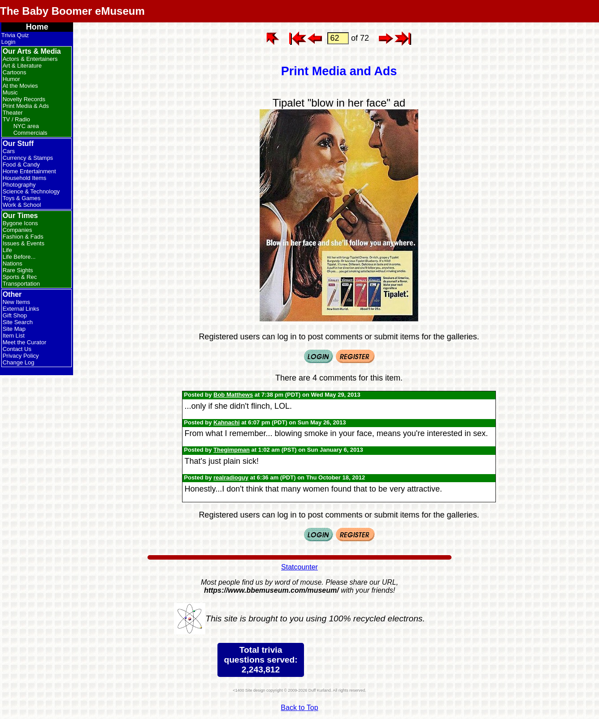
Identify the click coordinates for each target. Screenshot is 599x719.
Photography (19, 184)
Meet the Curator (25, 342)
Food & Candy (21, 164)
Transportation (21, 283)
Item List (14, 335)
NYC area (26, 126)
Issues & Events (23, 243)
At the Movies (20, 85)
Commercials (30, 132)
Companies (17, 230)
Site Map (14, 328)
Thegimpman (231, 449)
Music (10, 92)
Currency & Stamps (28, 157)
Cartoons (14, 72)
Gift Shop (15, 315)
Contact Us (17, 349)
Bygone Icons (20, 223)
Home (37, 26)
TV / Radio (16, 119)
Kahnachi (226, 422)
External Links (21, 308)
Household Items (25, 178)
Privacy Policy (21, 355)
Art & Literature (22, 65)
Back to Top (299, 707)
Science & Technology (31, 191)
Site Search (18, 322)
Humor (11, 79)
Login (8, 42)
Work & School (22, 204)
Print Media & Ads (26, 106)
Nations (12, 263)
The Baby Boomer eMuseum (72, 11)
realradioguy (230, 477)
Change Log (19, 362)
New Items (16, 302)
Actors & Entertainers (30, 59)
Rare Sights (18, 270)
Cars (9, 151)
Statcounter (299, 567)
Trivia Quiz (15, 35)
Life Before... (19, 256)
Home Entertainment (29, 171)
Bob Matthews (233, 394)
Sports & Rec (20, 277)
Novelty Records (24, 99)
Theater (13, 112)
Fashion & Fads (23, 236)
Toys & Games (22, 198)
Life (7, 250)
